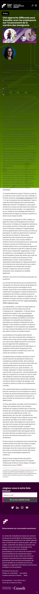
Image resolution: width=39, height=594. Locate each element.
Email (7, 92)
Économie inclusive (10, 88)
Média (25, 575)
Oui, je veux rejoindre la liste (20, 500)
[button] (36, 592)
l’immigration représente (23, 198)
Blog (5, 13)
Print (14, 92)
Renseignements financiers (10, 571)
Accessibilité (23, 573)
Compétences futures (10, 80)
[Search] (32, 5)
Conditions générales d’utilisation (12, 575)
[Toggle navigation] (35, 5)
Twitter (21, 92)
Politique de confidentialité (10, 573)
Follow (7, 95)
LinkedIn (30, 92)
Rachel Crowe (7, 62)
